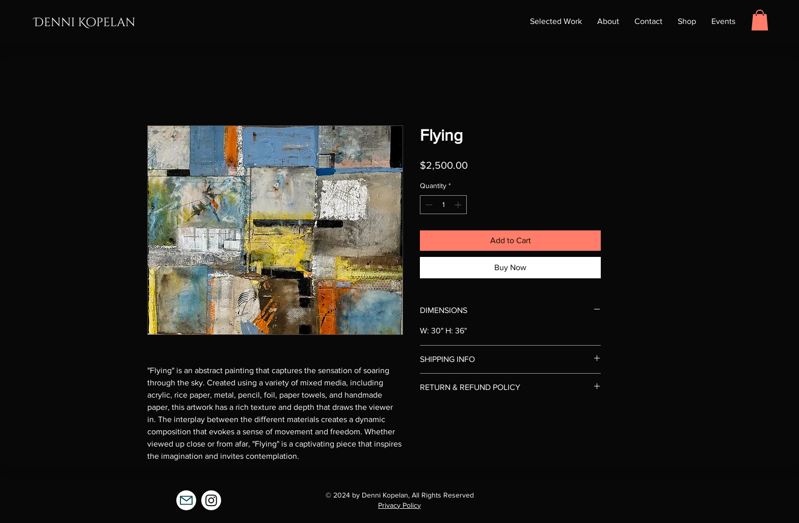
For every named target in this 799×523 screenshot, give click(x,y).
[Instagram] (211, 500)
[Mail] (186, 500)
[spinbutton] (443, 205)
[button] (759, 20)
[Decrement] (427, 205)
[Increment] (458, 205)
